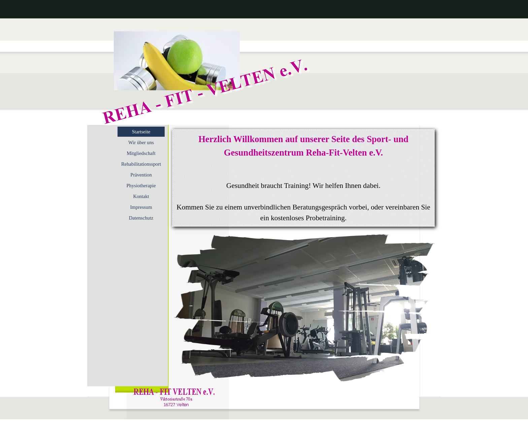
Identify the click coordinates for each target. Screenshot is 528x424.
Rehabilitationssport (141, 164)
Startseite (141, 131)
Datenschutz (141, 218)
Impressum (141, 207)
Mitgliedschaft (141, 153)
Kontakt (141, 196)
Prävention (141, 174)
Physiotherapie (141, 185)
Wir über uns (141, 142)
